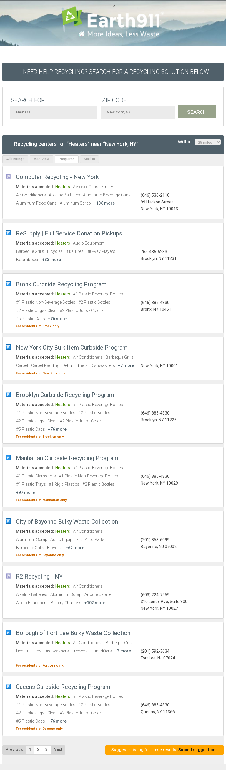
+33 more (51, 259)
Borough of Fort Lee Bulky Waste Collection (73, 633)
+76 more (57, 318)
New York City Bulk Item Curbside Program (71, 347)
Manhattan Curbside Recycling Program (67, 458)
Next (58, 749)
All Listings (15, 159)
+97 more (25, 492)
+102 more (94, 602)
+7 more (126, 365)
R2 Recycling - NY (39, 576)
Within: (199, 142)
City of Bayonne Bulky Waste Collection (67, 521)
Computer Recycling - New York (57, 177)
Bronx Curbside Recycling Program (61, 284)
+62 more (75, 547)
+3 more (123, 651)
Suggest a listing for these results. (164, 749)
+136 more (104, 203)
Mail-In (89, 159)
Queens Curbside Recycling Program (63, 686)
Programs (67, 159)
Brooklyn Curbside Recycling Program (65, 394)
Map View (41, 159)
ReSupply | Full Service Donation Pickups (69, 233)
